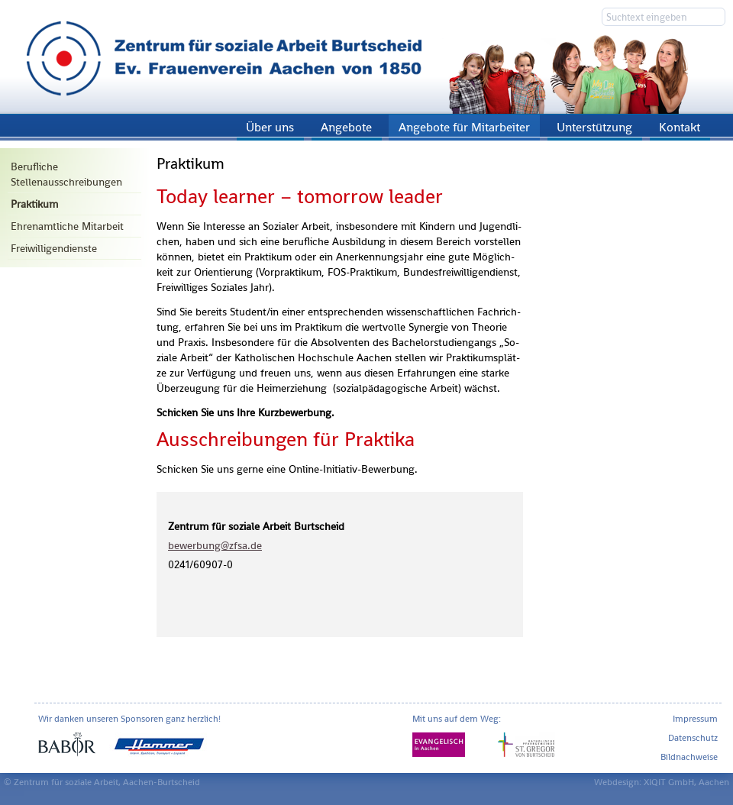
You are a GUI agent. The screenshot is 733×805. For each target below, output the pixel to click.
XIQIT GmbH (669, 782)
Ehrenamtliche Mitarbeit (67, 226)
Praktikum (34, 204)
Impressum (695, 718)
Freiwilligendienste (54, 248)
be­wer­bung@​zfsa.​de (215, 545)
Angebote (346, 127)
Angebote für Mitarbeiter (464, 127)
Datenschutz (693, 737)
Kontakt (679, 127)
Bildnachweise (689, 757)
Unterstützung (594, 127)
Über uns (270, 127)
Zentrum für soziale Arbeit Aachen (366, 57)
